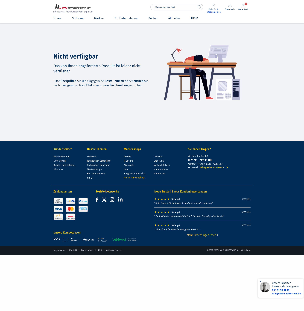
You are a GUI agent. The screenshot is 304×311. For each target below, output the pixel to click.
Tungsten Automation (134, 173)
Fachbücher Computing (98, 161)
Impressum (59, 250)
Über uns (58, 169)
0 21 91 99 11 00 (280, 290)
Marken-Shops (94, 169)
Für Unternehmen (96, 173)
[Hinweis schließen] (260, 281)
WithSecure (159, 173)
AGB (100, 250)
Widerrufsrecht (114, 250)
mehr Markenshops (135, 177)
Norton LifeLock (162, 165)
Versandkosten (61, 156)
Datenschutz (87, 250)
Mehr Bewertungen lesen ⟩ (202, 235)
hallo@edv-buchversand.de (214, 167)
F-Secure (128, 161)
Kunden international (64, 165)
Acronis (128, 156)
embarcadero (161, 169)
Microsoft (129, 165)
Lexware (158, 156)
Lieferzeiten (59, 161)
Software (91, 156)
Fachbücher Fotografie (98, 165)
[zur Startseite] (72, 9)
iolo (126, 169)
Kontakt (73, 250)
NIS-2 (89, 178)
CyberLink (159, 161)
